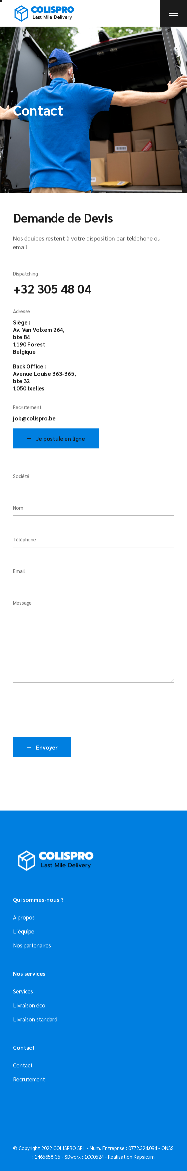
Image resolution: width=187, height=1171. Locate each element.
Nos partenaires (32, 945)
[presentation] (63, 712)
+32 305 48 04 (52, 288)
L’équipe (23, 931)
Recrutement (29, 1079)
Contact (23, 1065)
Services (23, 991)
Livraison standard (35, 1019)
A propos (24, 917)
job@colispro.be (34, 418)
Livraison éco (29, 1005)
